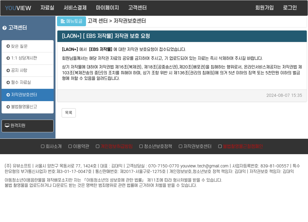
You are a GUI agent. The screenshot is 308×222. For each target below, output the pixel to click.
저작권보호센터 (21, 94)
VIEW (18, 8)
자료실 (47, 8)
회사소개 (52, 146)
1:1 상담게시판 (21, 58)
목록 (68, 112)
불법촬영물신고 (21, 106)
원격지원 (15, 125)
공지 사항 (16, 70)
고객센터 (137, 8)
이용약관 (80, 146)
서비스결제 (75, 8)
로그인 (290, 8)
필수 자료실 (18, 82)
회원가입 (264, 8)
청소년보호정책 (157, 146)
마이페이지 (107, 8)
